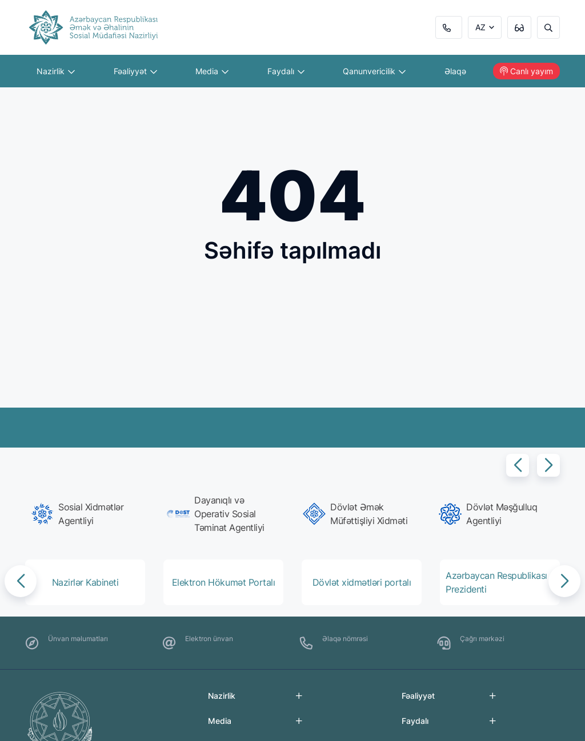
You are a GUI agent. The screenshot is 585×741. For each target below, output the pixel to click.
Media (212, 71)
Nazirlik (56, 71)
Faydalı (285, 71)
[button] (517, 465)
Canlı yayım (526, 71)
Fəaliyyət (135, 71)
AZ (480, 27)
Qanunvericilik (374, 71)
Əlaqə (455, 71)
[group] (88, 514)
